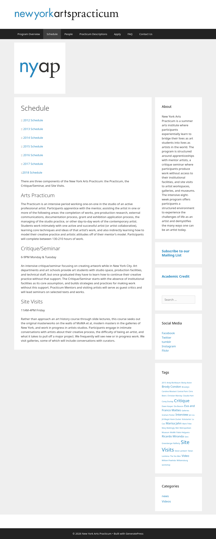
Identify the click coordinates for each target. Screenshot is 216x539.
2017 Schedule (33, 164)
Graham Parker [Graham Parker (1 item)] (168, 415)
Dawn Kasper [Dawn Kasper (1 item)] (167, 406)
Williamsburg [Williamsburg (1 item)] (182, 460)
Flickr (165, 350)
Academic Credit (176, 276)
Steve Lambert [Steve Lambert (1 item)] (181, 451)
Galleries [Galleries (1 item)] (185, 410)
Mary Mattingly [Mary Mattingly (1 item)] (168, 428)
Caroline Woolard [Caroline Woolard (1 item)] (169, 391)
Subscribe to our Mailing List (176, 253)
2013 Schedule (33, 129)
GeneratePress (134, 533)
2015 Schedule (33, 146)
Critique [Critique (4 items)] (182, 400)
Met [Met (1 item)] (177, 428)
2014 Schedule (33, 138)
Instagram (169, 346)
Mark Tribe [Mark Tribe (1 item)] (187, 423)
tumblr (166, 342)
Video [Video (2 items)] (185, 456)
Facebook (168, 333)
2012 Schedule (33, 120)
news (165, 496)
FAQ (130, 34)
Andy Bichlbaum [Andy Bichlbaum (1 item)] (173, 382)
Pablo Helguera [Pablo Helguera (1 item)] (183, 432)
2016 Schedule (33, 155)
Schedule (52, 34)
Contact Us (145, 34)
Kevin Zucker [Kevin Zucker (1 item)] (175, 419)
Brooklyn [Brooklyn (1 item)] (185, 387)
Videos (166, 501)
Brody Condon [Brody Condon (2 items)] (171, 386)
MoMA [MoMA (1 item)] (173, 432)
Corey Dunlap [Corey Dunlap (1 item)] (167, 401)
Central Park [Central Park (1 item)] (182, 391)
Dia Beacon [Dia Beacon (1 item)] (178, 406)
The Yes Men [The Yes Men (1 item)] (175, 456)
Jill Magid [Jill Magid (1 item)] (166, 419)
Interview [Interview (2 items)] (182, 415)
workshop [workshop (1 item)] (166, 465)
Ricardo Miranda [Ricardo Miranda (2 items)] (173, 436)
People (68, 34)
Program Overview (29, 34)
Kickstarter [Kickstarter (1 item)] (186, 419)
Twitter (166, 337)
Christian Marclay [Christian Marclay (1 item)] (174, 395)
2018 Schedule (32, 172)
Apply (117, 34)
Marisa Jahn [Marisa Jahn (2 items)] (174, 423)
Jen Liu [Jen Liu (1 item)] (191, 415)
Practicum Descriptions (93, 34)
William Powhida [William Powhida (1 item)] (169, 460)
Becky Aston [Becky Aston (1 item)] (186, 382)
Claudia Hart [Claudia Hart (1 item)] (188, 395)
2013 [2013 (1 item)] (164, 382)
